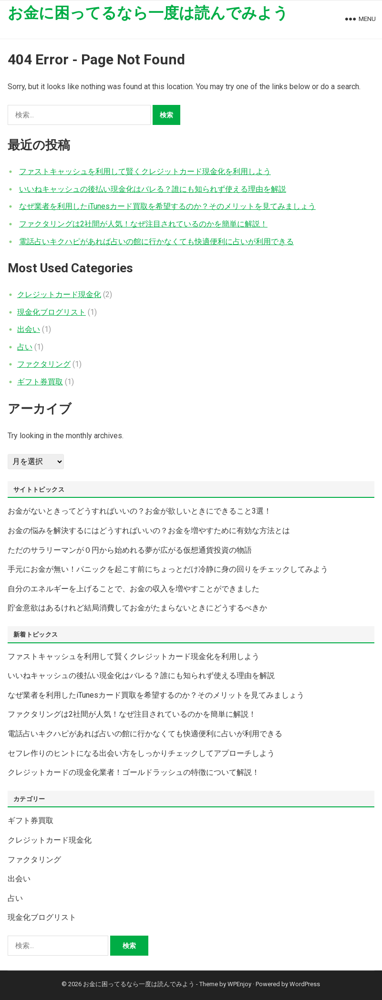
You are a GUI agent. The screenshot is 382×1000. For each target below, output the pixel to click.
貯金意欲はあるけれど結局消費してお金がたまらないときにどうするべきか (137, 607)
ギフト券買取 (40, 381)
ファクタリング (44, 364)
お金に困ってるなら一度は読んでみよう (148, 13)
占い (24, 346)
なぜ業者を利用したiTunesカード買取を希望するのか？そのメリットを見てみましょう (167, 206)
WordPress (304, 984)
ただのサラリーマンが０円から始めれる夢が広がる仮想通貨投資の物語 (130, 550)
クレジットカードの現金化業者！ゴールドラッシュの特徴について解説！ (133, 772)
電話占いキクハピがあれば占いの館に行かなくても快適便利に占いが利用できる (156, 241)
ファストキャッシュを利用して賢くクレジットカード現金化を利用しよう (145, 171)
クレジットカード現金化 (59, 294)
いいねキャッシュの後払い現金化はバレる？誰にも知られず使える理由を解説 (152, 189)
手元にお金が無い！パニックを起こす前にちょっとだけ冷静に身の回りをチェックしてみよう (168, 569)
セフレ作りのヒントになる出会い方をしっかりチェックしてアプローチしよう (141, 753)
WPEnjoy (239, 984)
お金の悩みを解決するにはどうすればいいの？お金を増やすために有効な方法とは (149, 530)
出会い (28, 329)
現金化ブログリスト (51, 312)
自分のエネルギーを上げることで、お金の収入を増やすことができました (133, 588)
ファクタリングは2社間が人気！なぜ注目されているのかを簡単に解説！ (143, 223)
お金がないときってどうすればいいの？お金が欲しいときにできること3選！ (139, 510)
